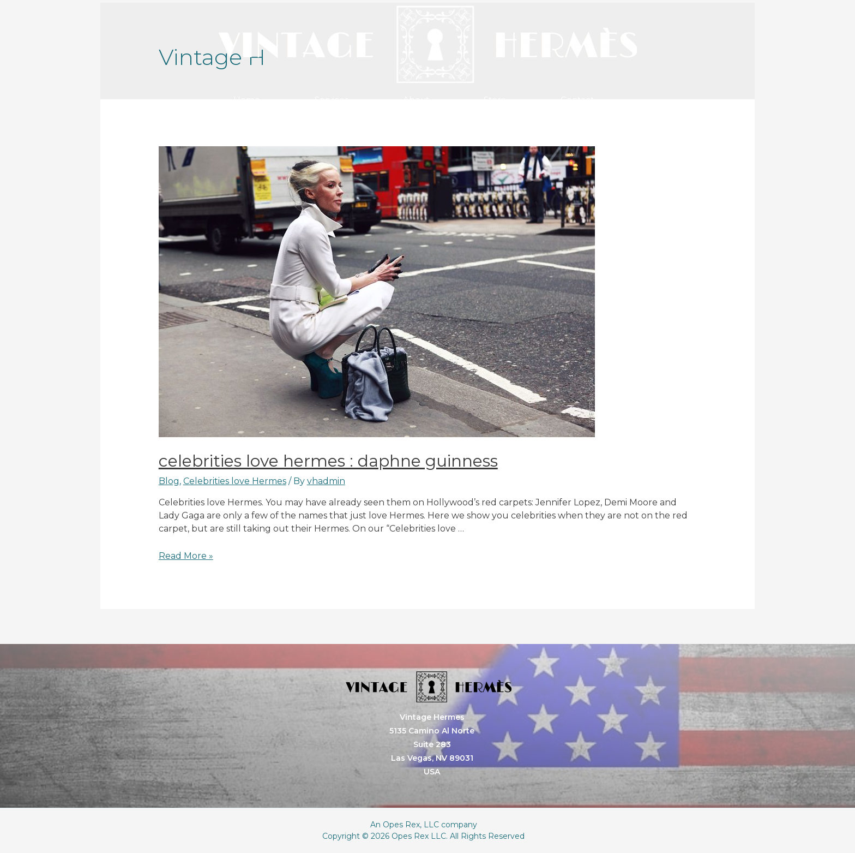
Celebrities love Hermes (234, 481)
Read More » (186, 556)
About (416, 99)
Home (246, 99)
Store (495, 99)
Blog (169, 481)
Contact (577, 99)
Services (331, 99)
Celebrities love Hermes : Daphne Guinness (328, 461)
